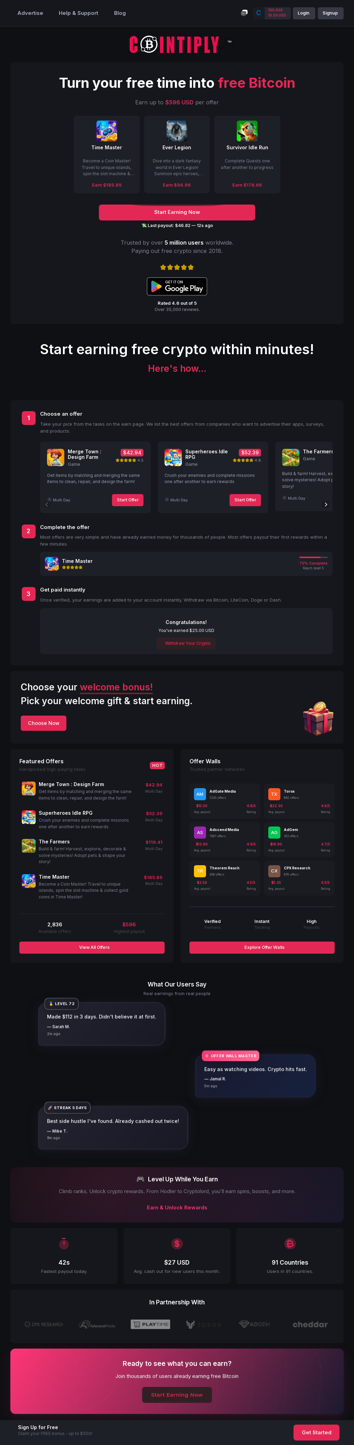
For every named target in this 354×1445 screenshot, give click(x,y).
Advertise (30, 13)
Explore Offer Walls (264, 947)
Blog (120, 13)
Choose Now (43, 723)
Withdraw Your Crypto (187, 643)
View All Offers (94, 947)
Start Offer (128, 499)
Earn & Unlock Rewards (177, 1208)
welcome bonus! (116, 686)
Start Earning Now (177, 1395)
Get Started (317, 1432)
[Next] (325, 504)
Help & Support (78, 13)
